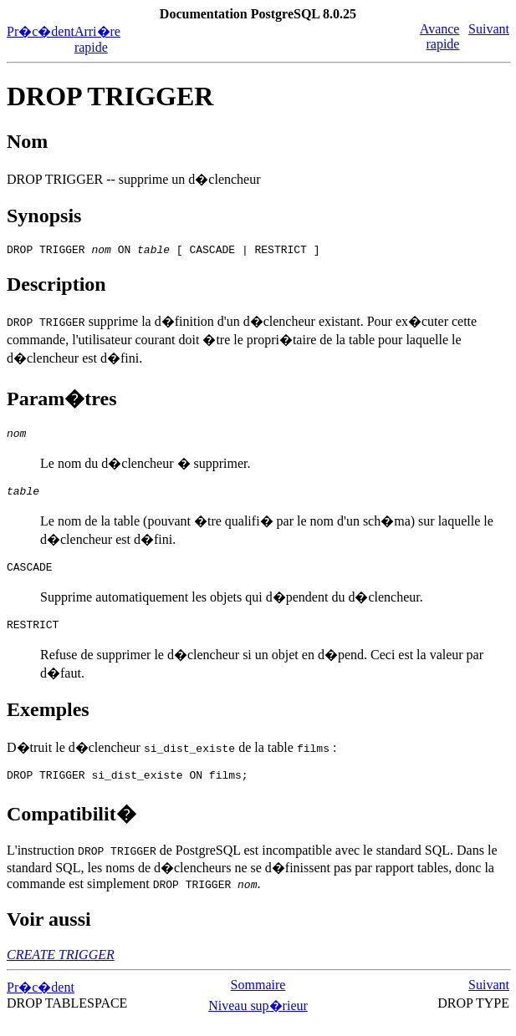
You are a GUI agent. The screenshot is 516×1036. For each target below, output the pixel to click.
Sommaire (258, 1000)
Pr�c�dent (40, 31)
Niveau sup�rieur (258, 1020)
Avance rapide (440, 36)
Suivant (488, 29)
